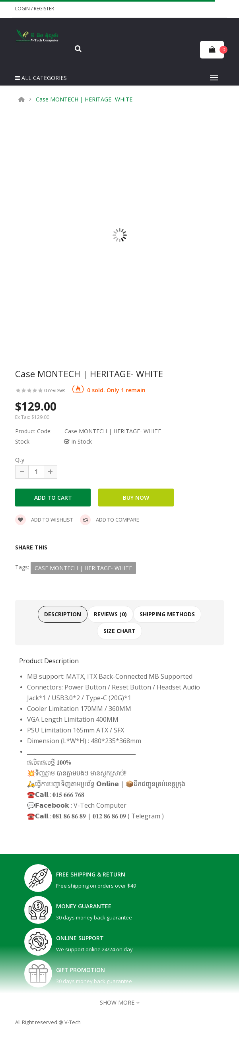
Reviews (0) (110, 614)
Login (23, 8)
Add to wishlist (44, 519)
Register (44, 8)
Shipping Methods (167, 614)
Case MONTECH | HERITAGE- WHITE (84, 99)
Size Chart (119, 631)
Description (62, 614)
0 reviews (54, 390)
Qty (19, 460)
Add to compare (109, 519)
